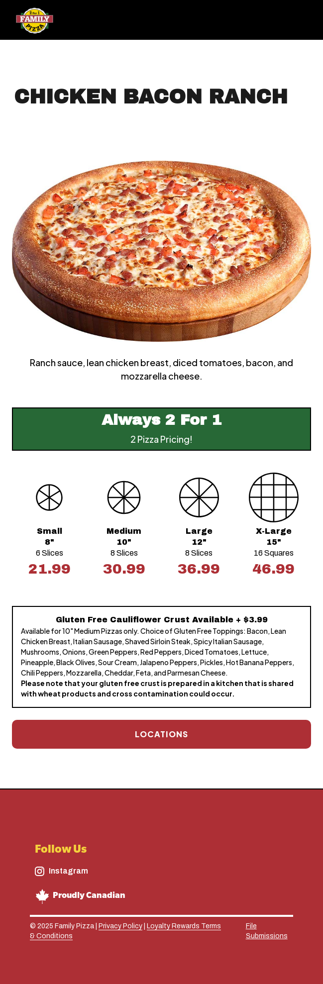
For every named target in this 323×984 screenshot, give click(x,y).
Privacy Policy (120, 926)
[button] (299, 20)
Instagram (68, 871)
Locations (161, 734)
